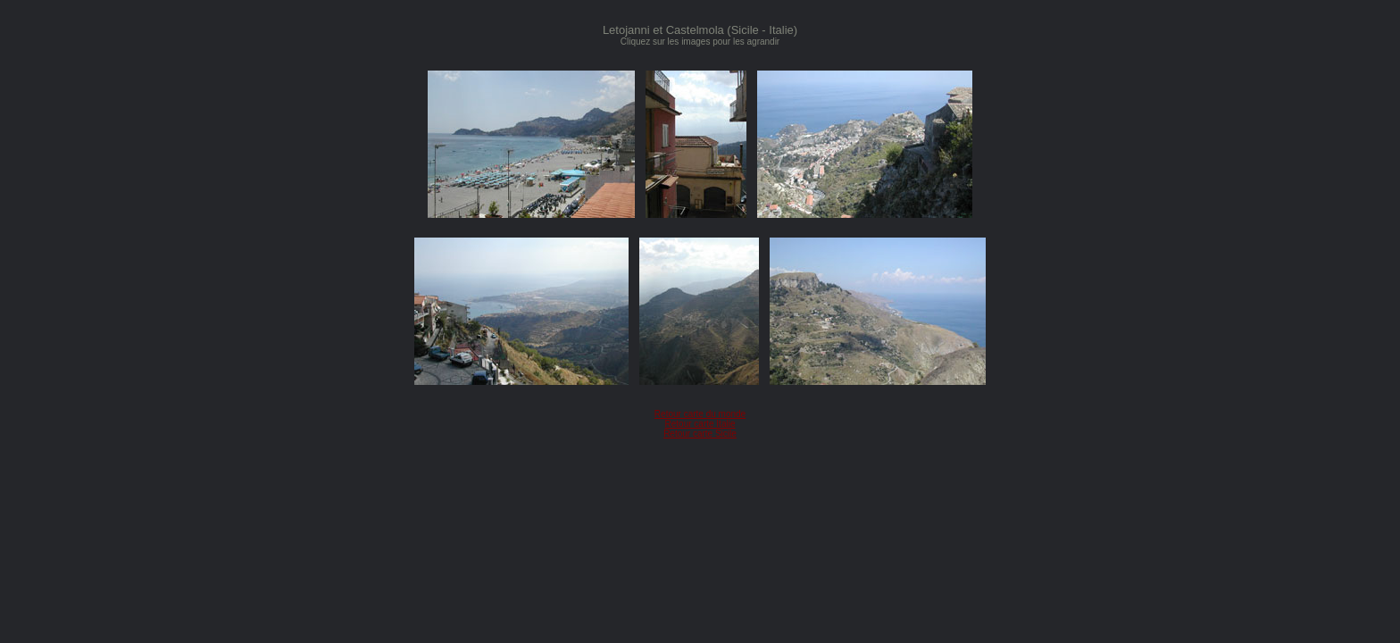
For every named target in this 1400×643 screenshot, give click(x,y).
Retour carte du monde (700, 414)
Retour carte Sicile (700, 433)
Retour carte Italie (700, 424)
